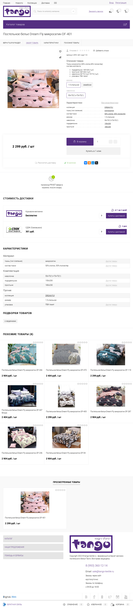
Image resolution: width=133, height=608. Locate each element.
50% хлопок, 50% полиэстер (115, 114)
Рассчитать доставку (45, 163)
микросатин (109, 111)
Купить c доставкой (116, 216)
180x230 (108, 127)
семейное (87, 85)
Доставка (45, 3)
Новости (19, 3)
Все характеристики (109, 103)
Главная (6, 3)
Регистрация (120, 3)
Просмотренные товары (66, 482)
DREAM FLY (109, 107)
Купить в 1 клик (93, 151)
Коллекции (32, 3)
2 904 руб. (22, 377)
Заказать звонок (96, 11)
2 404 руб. (66, 377)
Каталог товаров (66, 24)
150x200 (108, 123)
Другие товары (111, 261)
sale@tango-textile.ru (103, 571)
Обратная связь (12, 604)
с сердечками (10, 321)
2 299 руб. (110, 377)
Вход (111, 3)
